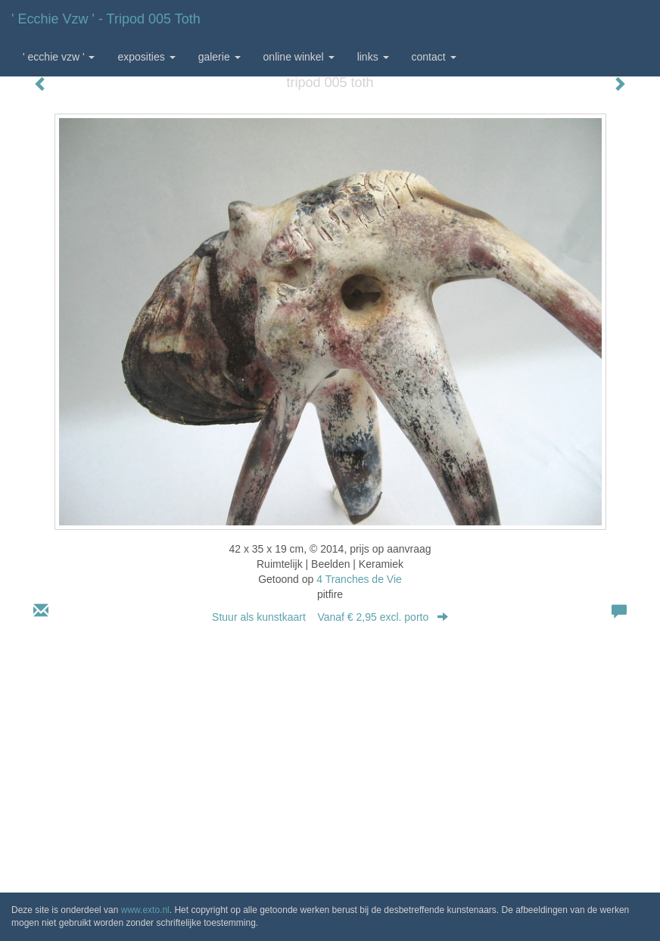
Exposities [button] (146, 57)
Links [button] (373, 57)
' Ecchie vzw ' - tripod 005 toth (106, 18)
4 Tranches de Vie (359, 579)
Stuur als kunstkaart (330, 617)
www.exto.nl (145, 910)
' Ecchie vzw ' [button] (59, 57)
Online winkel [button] (299, 57)
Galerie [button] (219, 57)
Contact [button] (434, 57)
